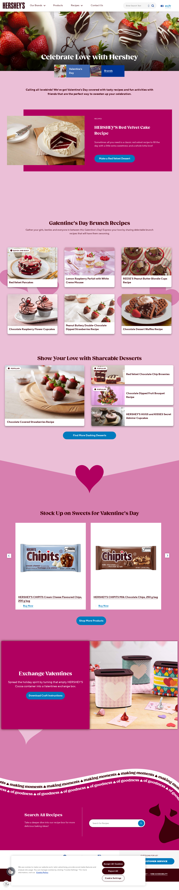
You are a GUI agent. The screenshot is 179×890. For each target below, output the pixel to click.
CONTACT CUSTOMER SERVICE (149, 861)
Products (58, 5)
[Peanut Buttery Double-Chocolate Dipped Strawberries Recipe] (89, 314)
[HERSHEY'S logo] (14, 5)
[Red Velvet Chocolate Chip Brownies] (134, 374)
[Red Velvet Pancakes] (32, 267)
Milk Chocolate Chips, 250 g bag (126, 597)
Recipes (77, 5)
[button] (9, 556)
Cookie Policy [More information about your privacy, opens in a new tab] (42, 872)
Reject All (113, 871)
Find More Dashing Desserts (89, 435)
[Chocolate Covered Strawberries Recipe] (44, 395)
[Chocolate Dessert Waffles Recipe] (146, 314)
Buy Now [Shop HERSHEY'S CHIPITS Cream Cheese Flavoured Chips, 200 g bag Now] (28, 605)
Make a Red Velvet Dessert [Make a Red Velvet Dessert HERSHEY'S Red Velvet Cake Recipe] (114, 158)
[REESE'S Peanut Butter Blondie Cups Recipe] (146, 267)
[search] (141, 823)
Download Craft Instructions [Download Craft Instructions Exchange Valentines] (45, 695)
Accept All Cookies (113, 864)
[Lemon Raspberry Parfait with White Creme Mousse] (89, 267)
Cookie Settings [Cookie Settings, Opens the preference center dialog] (113, 878)
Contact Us (97, 5)
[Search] (153, 6)
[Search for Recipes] (117, 823)
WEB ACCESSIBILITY (159, 874)
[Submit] (153, 6)
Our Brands (38, 5)
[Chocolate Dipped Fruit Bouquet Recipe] (134, 395)
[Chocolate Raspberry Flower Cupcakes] (32, 314)
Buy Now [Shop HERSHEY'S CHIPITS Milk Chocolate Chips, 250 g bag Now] (103, 605)
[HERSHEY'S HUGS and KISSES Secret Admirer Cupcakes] (134, 416)
